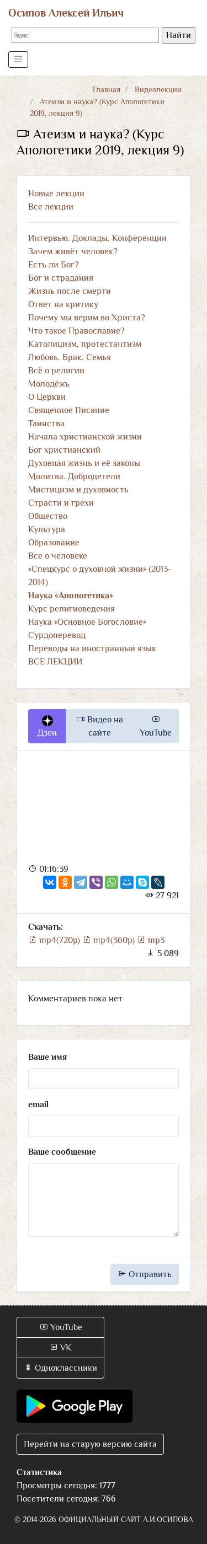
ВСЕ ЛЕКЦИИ (55, 662)
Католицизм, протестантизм (84, 344)
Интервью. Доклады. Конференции (97, 238)
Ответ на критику (63, 304)
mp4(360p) (109, 940)
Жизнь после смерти (69, 291)
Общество (47, 516)
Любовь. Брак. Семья (69, 357)
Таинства (46, 423)
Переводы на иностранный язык (92, 648)
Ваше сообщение (62, 1152)
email (38, 1104)
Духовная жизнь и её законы (84, 463)
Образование (53, 543)
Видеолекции (158, 89)
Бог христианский (64, 450)
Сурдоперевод (57, 635)
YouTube (156, 726)
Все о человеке (57, 556)
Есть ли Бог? (53, 265)
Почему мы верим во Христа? (86, 318)
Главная (106, 89)
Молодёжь (49, 384)
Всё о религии (56, 371)
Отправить (145, 1274)
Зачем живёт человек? (73, 251)
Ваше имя (47, 1057)
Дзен (47, 726)
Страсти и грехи (61, 503)
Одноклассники (60, 1368)
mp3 (150, 940)
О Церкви (47, 397)
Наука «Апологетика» (70, 596)
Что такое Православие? (76, 331)
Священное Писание (68, 410)
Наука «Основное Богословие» (87, 622)
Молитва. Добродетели (74, 476)
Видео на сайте (99, 726)
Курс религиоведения (71, 609)
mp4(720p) (55, 940)
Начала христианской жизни (85, 437)
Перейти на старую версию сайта (90, 1444)
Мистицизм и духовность (78, 490)
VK (60, 1348)
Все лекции (50, 207)
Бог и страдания (60, 278)
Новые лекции (56, 194)
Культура (46, 529)
